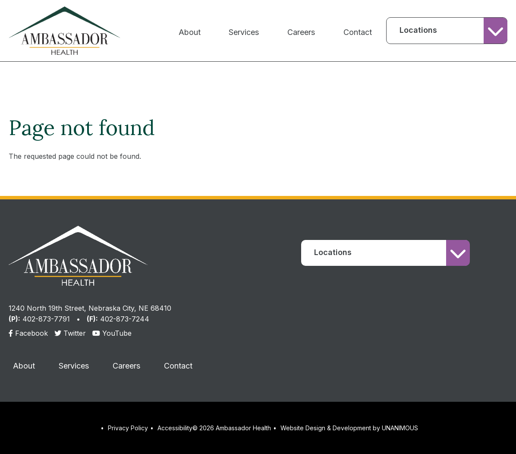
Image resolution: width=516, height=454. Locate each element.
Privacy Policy (128, 428)
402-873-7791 (46, 319)
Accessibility (174, 428)
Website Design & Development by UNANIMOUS (349, 428)
